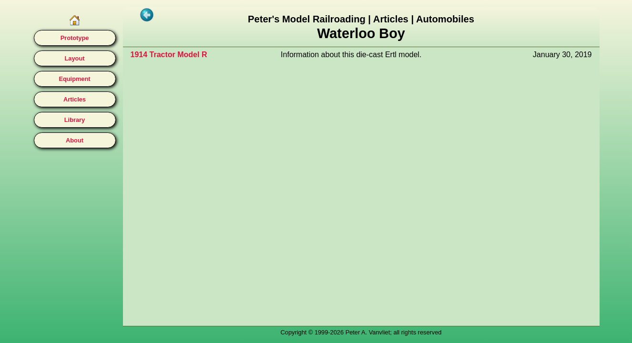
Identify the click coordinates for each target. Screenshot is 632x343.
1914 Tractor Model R (169, 54)
